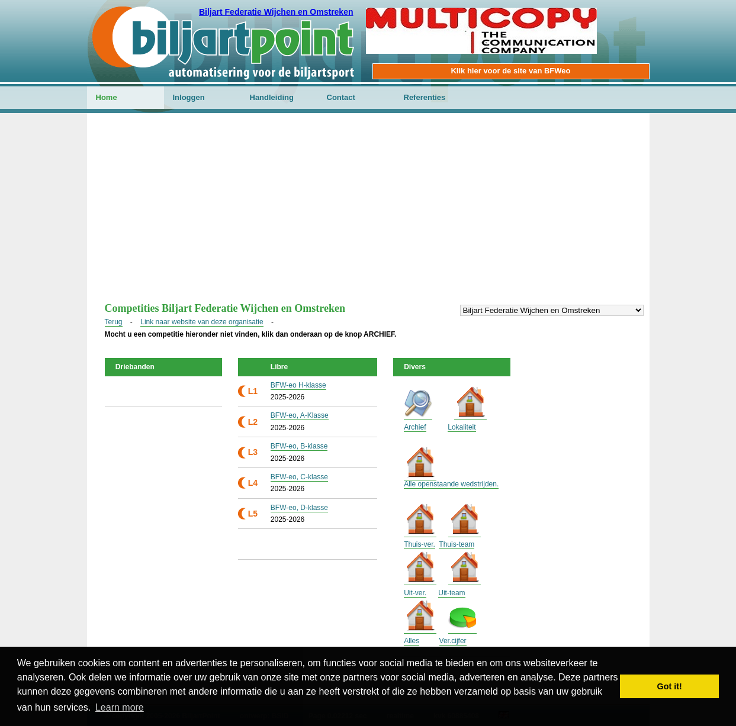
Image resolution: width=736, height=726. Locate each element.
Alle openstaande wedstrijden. (451, 484)
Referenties (425, 97)
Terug (114, 322)
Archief (415, 427)
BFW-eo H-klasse (298, 385)
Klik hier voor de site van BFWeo (510, 70)
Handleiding (272, 97)
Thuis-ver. (419, 544)
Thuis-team (456, 544)
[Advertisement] (368, 213)
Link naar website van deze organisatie (201, 322)
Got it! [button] (669, 686)
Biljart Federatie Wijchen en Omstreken (276, 12)
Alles (411, 641)
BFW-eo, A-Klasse (300, 415)
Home (106, 97)
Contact (341, 97)
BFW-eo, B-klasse (299, 446)
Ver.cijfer (453, 641)
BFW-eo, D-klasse (299, 508)
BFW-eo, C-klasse (299, 477)
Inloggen (189, 97)
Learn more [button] (119, 707)
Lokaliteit (461, 427)
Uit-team (451, 593)
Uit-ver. (415, 593)
